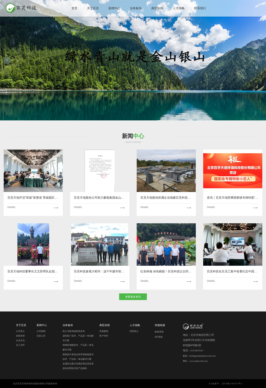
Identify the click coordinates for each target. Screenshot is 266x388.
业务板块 (136, 8)
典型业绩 (157, 8)
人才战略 (179, 8)
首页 (74, 8)
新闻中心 (114, 8)
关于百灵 (93, 8)
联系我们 (200, 8)
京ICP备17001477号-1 (232, 383)
